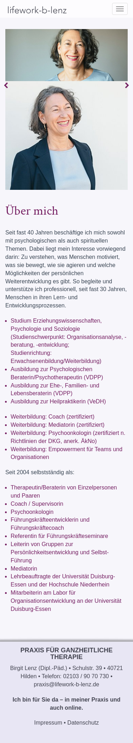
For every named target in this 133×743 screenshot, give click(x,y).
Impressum (48, 723)
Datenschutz (83, 723)
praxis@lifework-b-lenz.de (66, 684)
